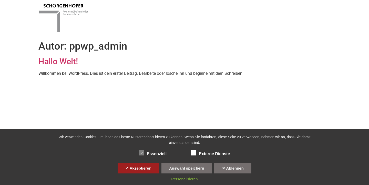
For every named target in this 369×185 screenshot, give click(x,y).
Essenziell (153, 153)
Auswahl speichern (186, 168)
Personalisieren (184, 179)
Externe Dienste (210, 153)
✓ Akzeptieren (138, 168)
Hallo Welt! (58, 61)
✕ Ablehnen (233, 168)
